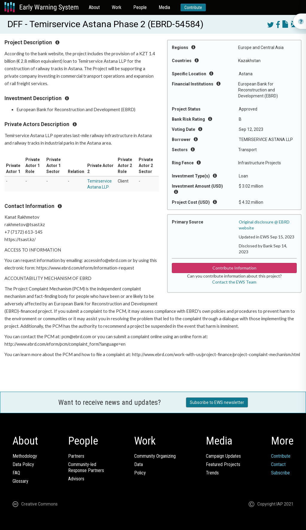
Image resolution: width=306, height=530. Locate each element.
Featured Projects (223, 464)
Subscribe (280, 473)
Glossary (20, 481)
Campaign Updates (223, 456)
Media (164, 7)
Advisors (76, 479)
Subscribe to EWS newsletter (217, 402)
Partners (76, 456)
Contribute (193, 7)
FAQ (16, 473)
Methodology (25, 456)
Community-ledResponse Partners (86, 467)
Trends (212, 473)
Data (138, 464)
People (140, 7)
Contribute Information (234, 267)
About (94, 7)
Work (116, 7)
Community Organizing (155, 456)
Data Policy (23, 464)
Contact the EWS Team (234, 281)
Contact (278, 464)
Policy (140, 473)
